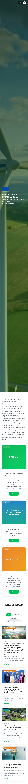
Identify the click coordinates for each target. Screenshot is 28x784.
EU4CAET (14, 618)
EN (24, 2)
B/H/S (20, 2)
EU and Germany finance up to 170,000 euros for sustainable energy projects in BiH (15, 727)
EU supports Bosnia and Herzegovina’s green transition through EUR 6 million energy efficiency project (13, 692)
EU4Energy (17, 614)
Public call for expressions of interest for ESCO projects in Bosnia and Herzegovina (10, 766)
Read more (5, 664)
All (8, 614)
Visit (11, 493)
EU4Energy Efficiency (14, 621)
